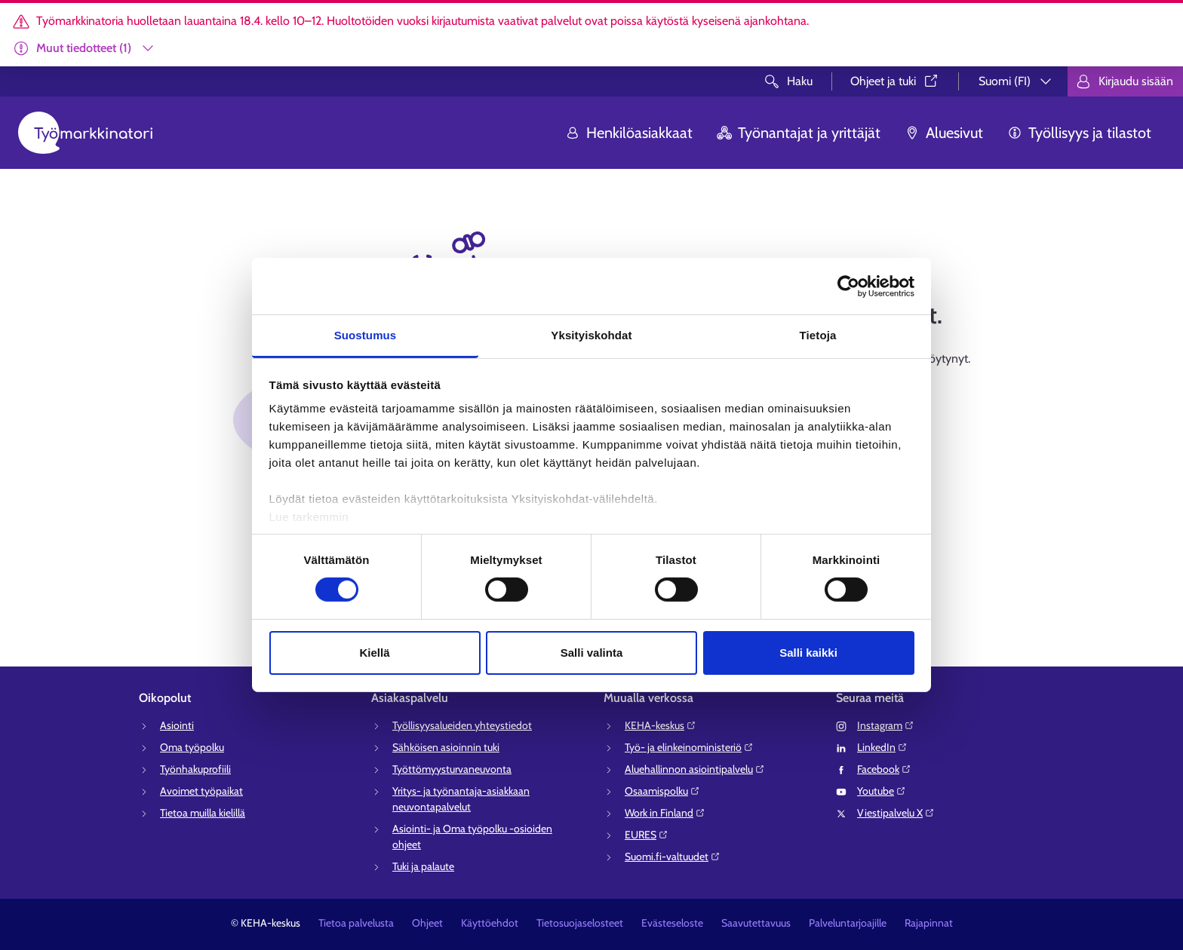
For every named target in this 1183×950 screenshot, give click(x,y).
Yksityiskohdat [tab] (591, 335)
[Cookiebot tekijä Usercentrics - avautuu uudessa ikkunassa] (848, 285)
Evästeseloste (672, 923)
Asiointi (177, 725)
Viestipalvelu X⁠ (896, 813)
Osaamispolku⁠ (662, 791)
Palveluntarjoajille (847, 923)
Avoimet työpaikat (201, 791)
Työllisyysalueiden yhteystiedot (462, 725)
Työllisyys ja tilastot (1079, 133)
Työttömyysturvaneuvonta (452, 769)
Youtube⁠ (881, 791)
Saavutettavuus (756, 923)
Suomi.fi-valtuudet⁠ (673, 856)
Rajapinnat (929, 923)
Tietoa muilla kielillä (202, 813)
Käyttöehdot (489, 923)
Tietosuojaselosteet (579, 923)
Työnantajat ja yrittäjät (798, 133)
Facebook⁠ (884, 769)
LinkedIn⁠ (882, 747)
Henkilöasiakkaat (629, 133)
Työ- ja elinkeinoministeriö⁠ (689, 747)
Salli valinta (592, 652)
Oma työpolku (192, 747)
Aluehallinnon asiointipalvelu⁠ (695, 769)
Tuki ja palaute (423, 866)
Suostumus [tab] (365, 335)
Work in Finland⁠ (665, 813)
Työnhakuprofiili (195, 769)
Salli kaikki (808, 652)
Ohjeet (427, 923)
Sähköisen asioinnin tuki (445, 747)
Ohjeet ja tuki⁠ (895, 81)
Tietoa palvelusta (356, 923)
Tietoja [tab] (818, 335)
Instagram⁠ (885, 725)
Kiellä (374, 652)
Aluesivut (944, 133)
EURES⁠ (646, 834)
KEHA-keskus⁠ (660, 725)
